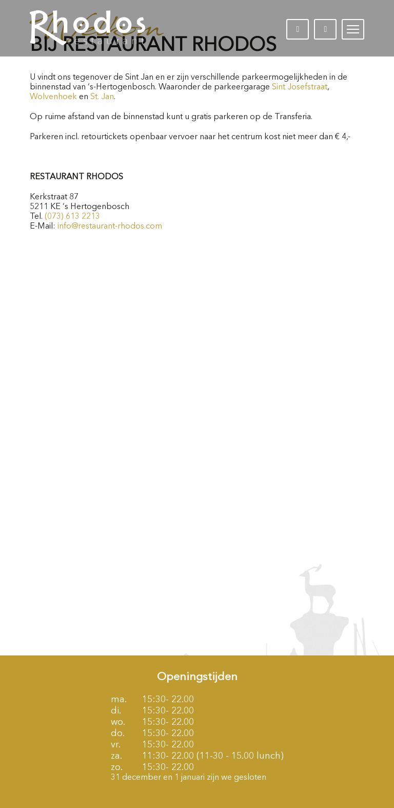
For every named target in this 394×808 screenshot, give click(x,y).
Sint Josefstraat (299, 87)
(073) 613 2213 (72, 217)
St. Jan (102, 97)
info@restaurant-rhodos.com (109, 226)
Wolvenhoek (53, 97)
